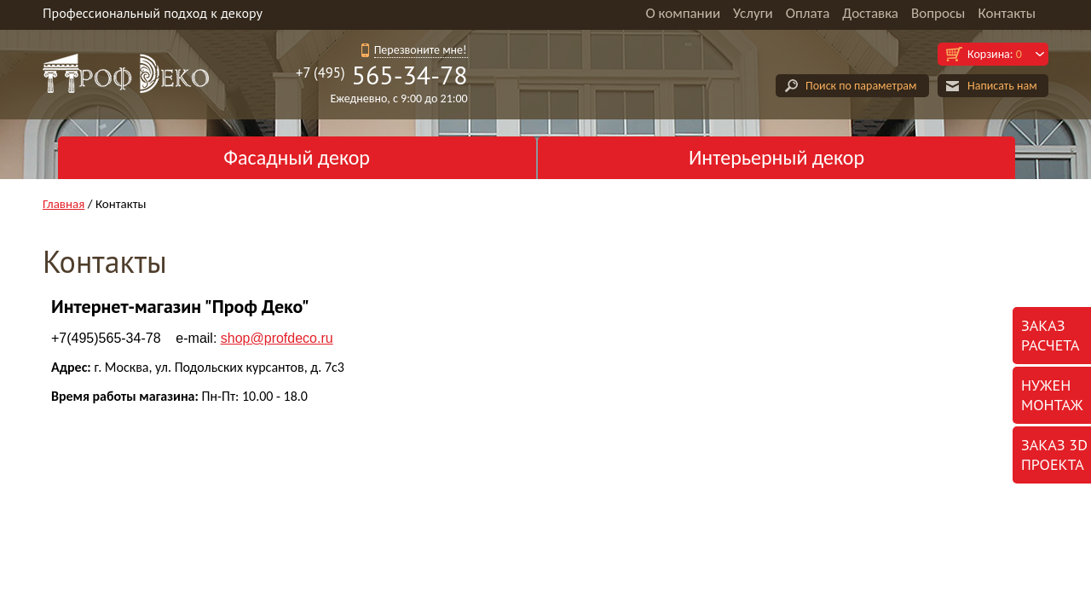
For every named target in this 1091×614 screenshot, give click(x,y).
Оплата (808, 13)
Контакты (1007, 13)
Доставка (870, 13)
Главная (63, 203)
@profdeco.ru (277, 338)
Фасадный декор (296, 157)
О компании (682, 13)
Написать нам (1002, 85)
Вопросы (938, 13)
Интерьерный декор (776, 157)
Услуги (753, 13)
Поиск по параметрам (860, 85)
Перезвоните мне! (420, 50)
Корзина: (994, 54)
